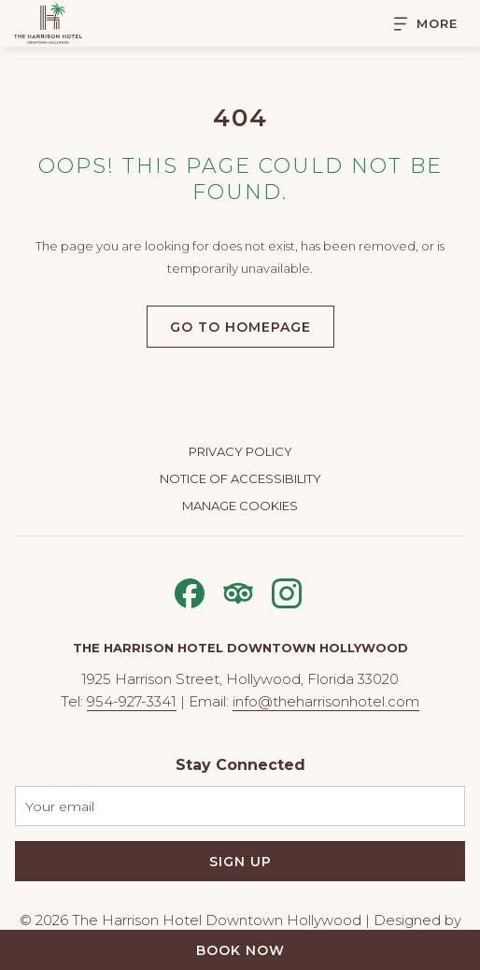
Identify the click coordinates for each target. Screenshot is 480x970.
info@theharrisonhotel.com (326, 701)
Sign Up (240, 861)
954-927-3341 (131, 701)
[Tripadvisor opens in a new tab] (238, 591)
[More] (419, 24)
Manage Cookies (240, 505)
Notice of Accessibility (240, 478)
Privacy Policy (240, 451)
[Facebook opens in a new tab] (190, 591)
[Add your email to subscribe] (240, 806)
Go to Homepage (240, 327)
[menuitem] (240, 453)
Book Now (240, 950)
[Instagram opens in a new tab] (287, 591)
